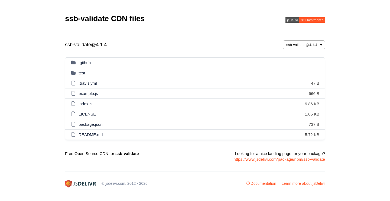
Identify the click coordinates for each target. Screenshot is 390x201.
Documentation (261, 183)
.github (85, 62)
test (82, 73)
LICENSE (87, 114)
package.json (90, 124)
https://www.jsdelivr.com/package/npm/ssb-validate (279, 159)
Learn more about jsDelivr (303, 183)
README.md (91, 134)
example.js (88, 93)
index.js (85, 103)
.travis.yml (88, 83)
